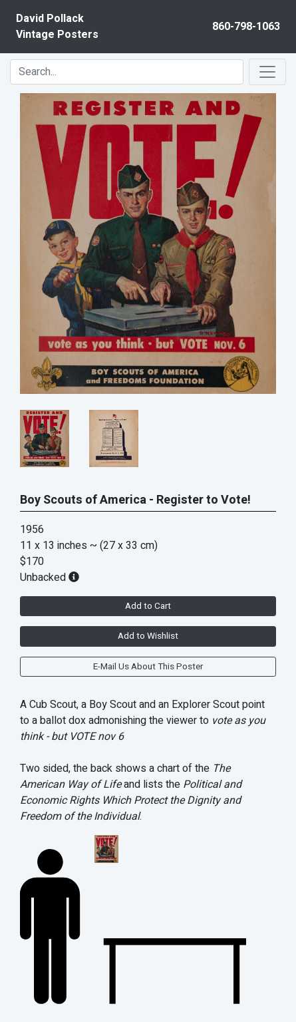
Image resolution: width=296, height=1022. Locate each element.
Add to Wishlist (148, 636)
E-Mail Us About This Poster (148, 666)
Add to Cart (148, 606)
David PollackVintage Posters (57, 27)
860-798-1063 (246, 27)
